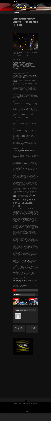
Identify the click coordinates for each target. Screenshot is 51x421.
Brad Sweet (24, 150)
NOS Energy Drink (22, 77)
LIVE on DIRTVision (29, 258)
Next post (33, 335)
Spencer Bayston (18, 194)
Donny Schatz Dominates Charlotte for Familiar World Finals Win (25, 21)
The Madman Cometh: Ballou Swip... (33, 338)
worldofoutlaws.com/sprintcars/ (20, 57)
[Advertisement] (25, 374)
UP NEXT (15, 252)
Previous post (18, 335)
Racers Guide (23, 318)
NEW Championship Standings (20, 280)
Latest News (18, 290)
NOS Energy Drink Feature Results (21, 260)
